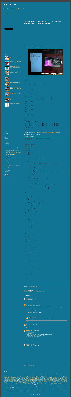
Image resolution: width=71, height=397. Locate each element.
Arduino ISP (54, 376)
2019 (6, 137)
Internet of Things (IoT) (10, 385)
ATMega (48, 378)
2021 (6, 134)
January (7, 171)
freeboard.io (23, 383)
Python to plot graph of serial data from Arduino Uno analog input (15, 103)
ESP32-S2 (14, 382)
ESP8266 (27, 291)
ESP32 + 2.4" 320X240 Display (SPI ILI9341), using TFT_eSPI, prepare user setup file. (15, 88)
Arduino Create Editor (13, 376)
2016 (6, 141)
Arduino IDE (39, 376)
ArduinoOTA (31, 378)
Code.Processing (28, 380)
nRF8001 (24, 387)
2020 (6, 136)
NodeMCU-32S (16, 387)
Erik (29, 317)
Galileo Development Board (41, 383)
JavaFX (33, 385)
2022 (6, 133)
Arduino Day (18, 376)
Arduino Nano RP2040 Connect (11, 377)
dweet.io (65, 380)
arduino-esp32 (12, 378)
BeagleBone (20, 379)
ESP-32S (32, 381)
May (7, 144)
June (7, 143)
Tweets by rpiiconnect (7, 179)
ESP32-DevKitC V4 (64, 381)
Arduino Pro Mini (24, 377)
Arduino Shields (33, 377)
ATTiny (66, 378)
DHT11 (42, 380)
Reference (46, 388)
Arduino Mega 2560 (60, 376)
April (7, 167)
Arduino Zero (7, 378)
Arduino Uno (48, 377)
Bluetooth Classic (43, 379)
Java (20, 385)
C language (65, 379)
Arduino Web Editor (55, 377)
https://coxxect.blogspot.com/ (22, 8)
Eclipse (5, 381)
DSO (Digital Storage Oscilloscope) (54, 380)
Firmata (20, 383)
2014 (6, 174)
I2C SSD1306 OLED (46, 384)
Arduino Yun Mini (65, 377)
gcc (46, 383)
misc (36, 386)
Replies (28, 315)
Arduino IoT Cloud (50, 376)
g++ (33, 383)
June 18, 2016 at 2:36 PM (33, 298)
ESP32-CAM (58, 381)
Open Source (28, 387)
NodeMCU (37, 291)
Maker (9, 386)
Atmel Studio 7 (62, 378)
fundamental (30, 383)
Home (46, 363)
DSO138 (62, 380)
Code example (10, 380)
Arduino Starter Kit (38, 377)
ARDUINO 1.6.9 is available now (10, 154)
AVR (5, 379)
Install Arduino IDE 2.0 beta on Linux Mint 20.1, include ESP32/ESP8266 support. (15, 67)
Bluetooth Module (49, 379)
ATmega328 (51, 378)
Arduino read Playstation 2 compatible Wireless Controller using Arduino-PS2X (15, 82)
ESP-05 (20, 381)
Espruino (12, 383)
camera (6, 380)
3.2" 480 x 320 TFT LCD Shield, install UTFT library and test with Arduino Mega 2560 (15, 99)
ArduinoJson (27, 378)
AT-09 (45, 378)
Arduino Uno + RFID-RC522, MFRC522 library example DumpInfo (15, 61)
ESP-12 (23, 381)
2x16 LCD (54, 373)
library (62, 385)
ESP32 (49, 381)
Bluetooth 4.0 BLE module (36, 379)
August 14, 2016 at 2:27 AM (35, 317)
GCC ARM (49, 383)
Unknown (27, 298)
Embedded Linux (13, 381)
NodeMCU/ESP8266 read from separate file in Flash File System (49, 132)
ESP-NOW (39, 381)
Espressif (9, 383)
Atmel (54, 378)
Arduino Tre (42, 377)
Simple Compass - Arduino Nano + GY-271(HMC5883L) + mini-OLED (15, 72)
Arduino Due (24, 376)
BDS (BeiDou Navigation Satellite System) (12, 379)
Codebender (34, 380)
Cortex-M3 (38, 380)
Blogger (39, 394)
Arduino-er (9, 4)
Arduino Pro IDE (19, 377)
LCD (53, 385)
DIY (44, 380)
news (58, 386)
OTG (45, 387)
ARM (34, 378)
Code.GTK (19, 380)
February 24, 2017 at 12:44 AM (33, 344)
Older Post (65, 363)
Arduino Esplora (32, 376)
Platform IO (59, 387)
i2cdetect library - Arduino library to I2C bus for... (13, 149)
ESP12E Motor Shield (44, 381)
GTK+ (54, 383)
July (6, 142)
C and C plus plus (60, 379)
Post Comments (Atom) (31, 365)
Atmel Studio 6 (58, 378)
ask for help (41, 378)
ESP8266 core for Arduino (34, 286)
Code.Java (22, 380)
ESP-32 (29, 381)
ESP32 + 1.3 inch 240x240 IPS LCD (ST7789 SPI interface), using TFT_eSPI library (15, 57)
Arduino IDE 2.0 (45, 376)
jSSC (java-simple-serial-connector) (46, 385)
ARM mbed (37, 378)
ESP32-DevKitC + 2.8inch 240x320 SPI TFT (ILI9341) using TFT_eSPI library (15, 93)
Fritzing (26, 383)
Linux (6, 386)
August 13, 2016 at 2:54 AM (33, 324)
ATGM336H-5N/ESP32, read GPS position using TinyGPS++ (14, 77)
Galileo (36, 383)
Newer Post (25, 363)
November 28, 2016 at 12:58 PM (34, 330)
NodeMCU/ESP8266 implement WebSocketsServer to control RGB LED (48, 46)
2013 (6, 175)
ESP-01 (17, 381)
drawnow (48, 380)
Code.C (16, 380)
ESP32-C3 (54, 381)
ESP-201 (26, 381)
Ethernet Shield (16, 383)
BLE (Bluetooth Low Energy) (27, 379)
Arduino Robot (29, 377)
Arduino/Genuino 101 (22, 378)
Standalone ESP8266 (41, 291)
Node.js (6, 387)
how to (32, 384)
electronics (8, 381)
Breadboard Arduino (55, 379)
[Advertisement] (43, 15)
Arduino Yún (60, 377)
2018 (6, 138)
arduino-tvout (16, 378)
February (7, 170)
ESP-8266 (36, 381)
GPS (52, 383)
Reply (27, 321)
